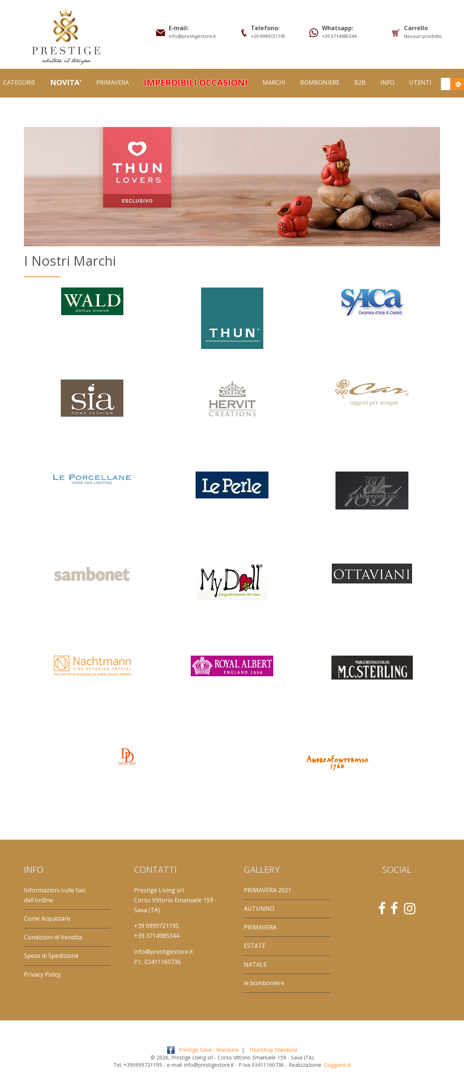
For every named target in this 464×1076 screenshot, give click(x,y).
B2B (360, 82)
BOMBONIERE (320, 82)
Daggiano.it (337, 1064)
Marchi (274, 82)
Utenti (420, 82)
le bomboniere (264, 983)
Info (387, 82)
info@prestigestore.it (163, 952)
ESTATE (255, 946)
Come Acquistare (47, 918)
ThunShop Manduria (273, 1049)
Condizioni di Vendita (53, 937)
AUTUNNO (259, 908)
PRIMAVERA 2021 (267, 890)
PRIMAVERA (112, 82)
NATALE (255, 964)
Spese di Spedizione (51, 956)
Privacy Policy (42, 974)
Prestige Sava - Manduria (209, 1049)
